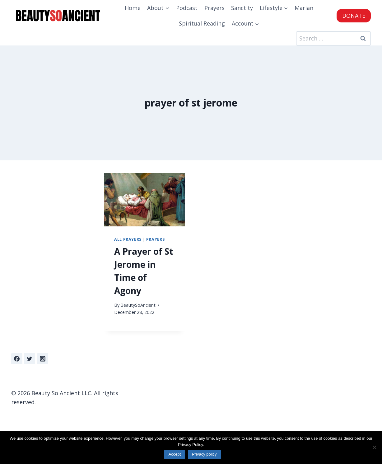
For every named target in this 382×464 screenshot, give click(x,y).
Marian (304, 8)
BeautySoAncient (138, 305)
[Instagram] (42, 358)
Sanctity (242, 8)
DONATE (353, 15)
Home (133, 8)
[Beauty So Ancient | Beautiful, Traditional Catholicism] (58, 16)
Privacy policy (204, 454)
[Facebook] (16, 358)
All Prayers (128, 239)
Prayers (214, 8)
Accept (174, 454)
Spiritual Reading (202, 23)
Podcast (187, 8)
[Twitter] (29, 358)
